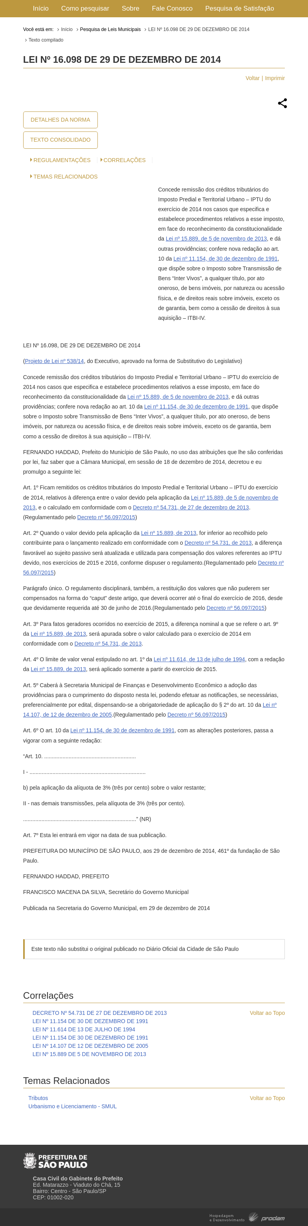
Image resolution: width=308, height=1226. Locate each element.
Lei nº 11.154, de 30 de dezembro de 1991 (225, 258)
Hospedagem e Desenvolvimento (247, 1216)
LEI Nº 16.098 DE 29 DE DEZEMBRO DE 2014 (198, 29)
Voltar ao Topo (267, 1013)
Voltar (253, 78)
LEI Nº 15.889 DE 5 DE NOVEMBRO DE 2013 (89, 1054)
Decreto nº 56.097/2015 (106, 517)
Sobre (130, 8)
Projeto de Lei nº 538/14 (54, 361)
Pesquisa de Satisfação (239, 8)
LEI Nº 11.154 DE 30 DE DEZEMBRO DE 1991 (90, 1021)
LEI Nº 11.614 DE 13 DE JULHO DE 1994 (84, 1029)
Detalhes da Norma (60, 120)
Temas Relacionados (65, 176)
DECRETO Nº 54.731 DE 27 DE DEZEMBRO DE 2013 (100, 1013)
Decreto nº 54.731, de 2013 (218, 543)
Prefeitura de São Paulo (55, 1158)
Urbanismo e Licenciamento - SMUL (72, 1106)
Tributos (38, 1098)
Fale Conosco (172, 8)
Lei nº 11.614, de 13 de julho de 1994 (199, 659)
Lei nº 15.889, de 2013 (168, 533)
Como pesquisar (85, 8)
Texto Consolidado (60, 140)
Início (41, 8)
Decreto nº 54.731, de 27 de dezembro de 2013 (191, 507)
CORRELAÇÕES (125, 160)
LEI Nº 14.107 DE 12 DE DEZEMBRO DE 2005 (90, 1046)
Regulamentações (61, 160)
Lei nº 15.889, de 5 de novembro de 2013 (216, 238)
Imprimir (275, 78)
